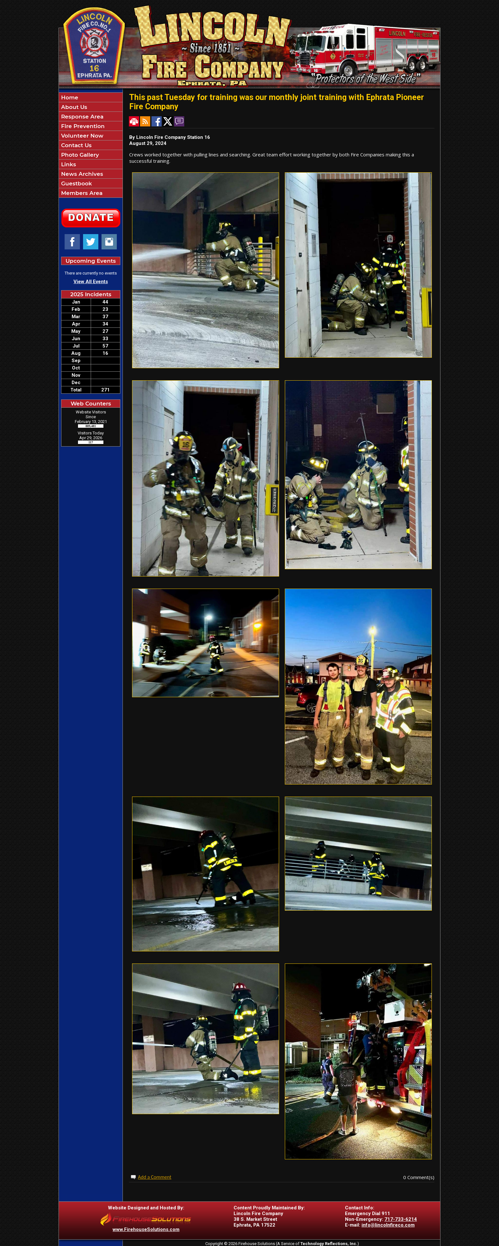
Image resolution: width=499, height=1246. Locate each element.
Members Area (81, 193)
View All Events (91, 281)
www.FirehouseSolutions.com (146, 1229)
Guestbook (76, 183)
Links (68, 164)
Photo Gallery (79, 155)
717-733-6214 (400, 1219)
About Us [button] (73, 107)
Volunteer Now (81, 135)
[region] (91, 145)
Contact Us (76, 145)
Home (69, 97)
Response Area (81, 116)
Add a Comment (154, 1177)
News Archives (81, 174)
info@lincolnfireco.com (388, 1225)
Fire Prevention (82, 126)
